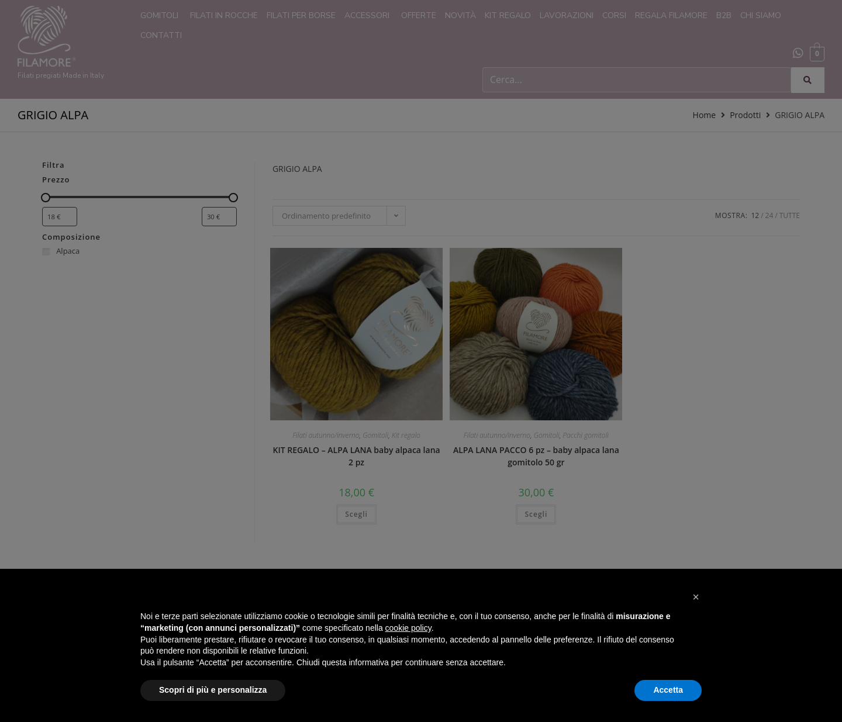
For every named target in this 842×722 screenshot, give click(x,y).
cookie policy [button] (408, 628)
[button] (695, 597)
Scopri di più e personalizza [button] (213, 690)
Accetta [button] (668, 690)
